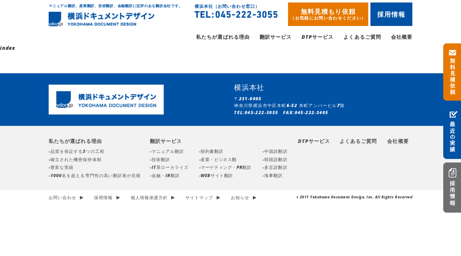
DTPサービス (317, 37)
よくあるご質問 (362, 37)
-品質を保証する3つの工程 (76, 152)
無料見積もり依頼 (328, 14)
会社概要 (401, 37)
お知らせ (240, 198)
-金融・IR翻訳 (165, 176)
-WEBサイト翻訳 (216, 176)
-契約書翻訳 (211, 152)
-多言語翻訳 (274, 168)
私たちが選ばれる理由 (223, 37)
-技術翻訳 (160, 160)
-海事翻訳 (272, 176)
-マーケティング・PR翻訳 (225, 168)
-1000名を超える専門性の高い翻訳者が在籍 (95, 176)
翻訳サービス (276, 37)
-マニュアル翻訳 (167, 152)
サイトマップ (199, 198)
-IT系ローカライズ (169, 168)
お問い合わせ (62, 198)
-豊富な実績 (61, 168)
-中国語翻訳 (274, 152)
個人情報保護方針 (149, 198)
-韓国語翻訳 (274, 160)
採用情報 (391, 14)
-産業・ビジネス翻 (218, 160)
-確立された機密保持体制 (75, 160)
